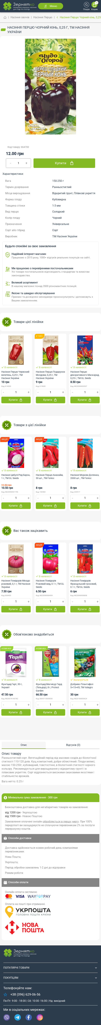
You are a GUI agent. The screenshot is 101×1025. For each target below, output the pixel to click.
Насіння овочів (20, 17)
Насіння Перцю (42, 17)
